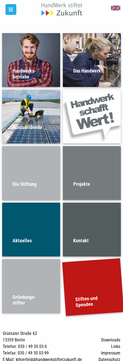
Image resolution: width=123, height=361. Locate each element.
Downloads (110, 340)
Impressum (110, 353)
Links (115, 346)
